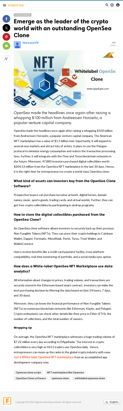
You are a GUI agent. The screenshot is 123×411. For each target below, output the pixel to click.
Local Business (22, 15)
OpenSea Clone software (31, 378)
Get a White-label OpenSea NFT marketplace (44, 357)
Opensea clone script (28, 372)
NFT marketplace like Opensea (65, 372)
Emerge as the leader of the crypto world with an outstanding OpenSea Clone (62, 28)
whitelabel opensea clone (90, 378)
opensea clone (60, 378)
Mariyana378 (30, 42)
